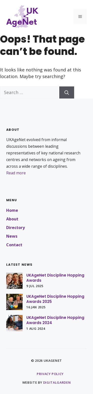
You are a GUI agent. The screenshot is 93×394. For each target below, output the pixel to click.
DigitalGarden (57, 382)
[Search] (66, 92)
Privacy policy (50, 374)
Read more (16, 173)
